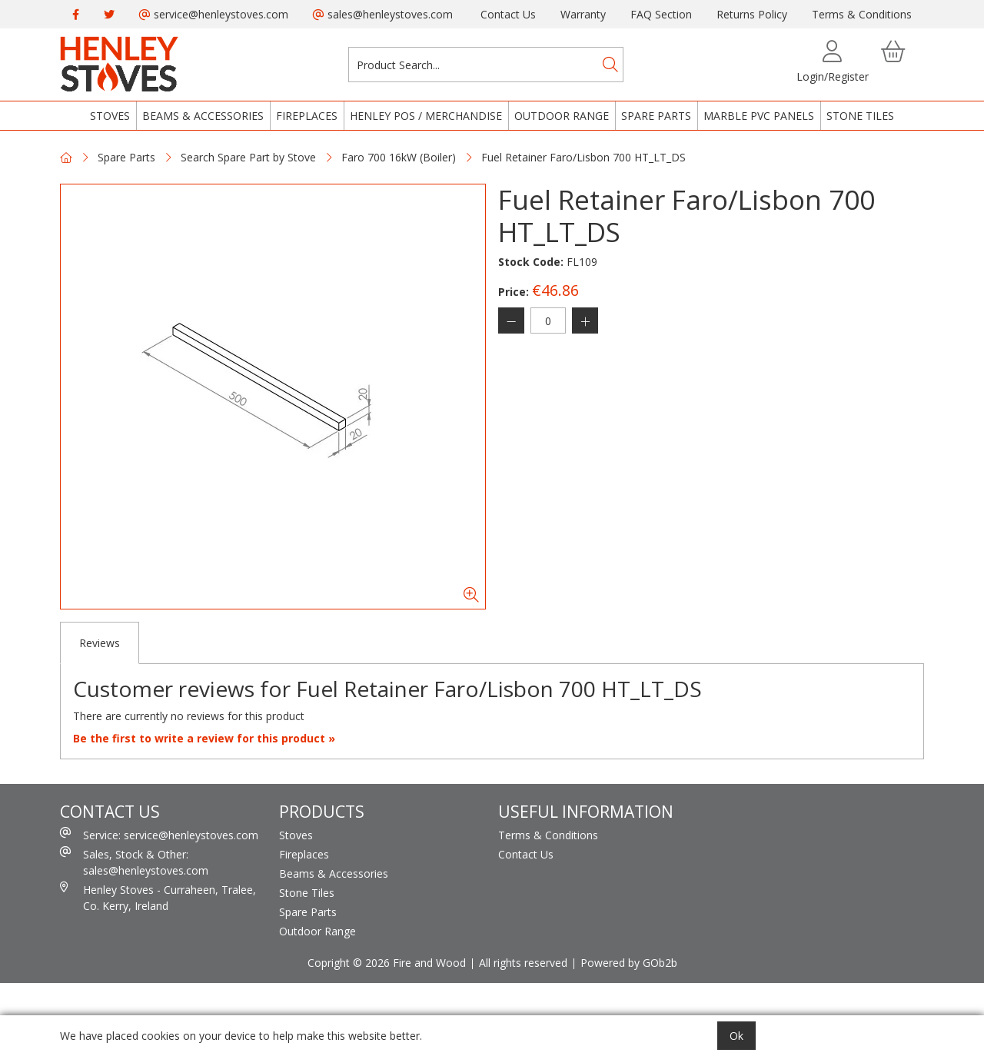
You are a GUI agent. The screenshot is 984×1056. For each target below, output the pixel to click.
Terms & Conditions (862, 14)
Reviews (99, 643)
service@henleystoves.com (213, 14)
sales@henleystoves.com (383, 14)
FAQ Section (661, 14)
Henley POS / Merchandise (426, 115)
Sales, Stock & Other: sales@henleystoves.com (134, 862)
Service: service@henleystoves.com (159, 834)
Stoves (110, 115)
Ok (736, 1035)
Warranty (583, 14)
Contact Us (508, 14)
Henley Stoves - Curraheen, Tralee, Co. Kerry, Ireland (158, 897)
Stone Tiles (860, 115)
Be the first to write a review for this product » (204, 738)
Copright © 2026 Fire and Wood (387, 962)
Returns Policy (751, 14)
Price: (513, 291)
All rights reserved (523, 962)
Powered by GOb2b (628, 962)
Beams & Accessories (203, 115)
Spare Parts (656, 115)
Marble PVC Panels (758, 115)
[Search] (610, 64)
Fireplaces (306, 115)
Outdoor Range (561, 115)
